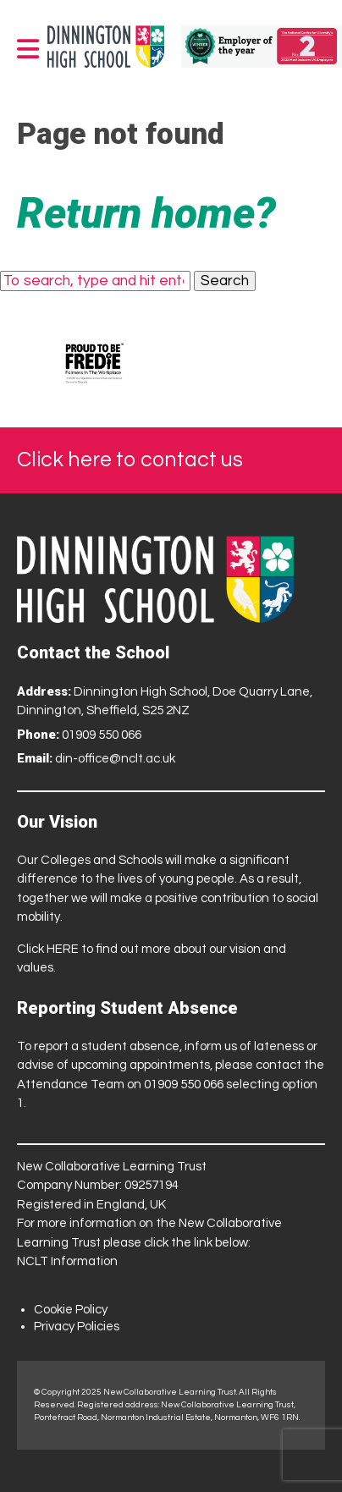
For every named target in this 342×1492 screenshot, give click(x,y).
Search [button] (225, 281)
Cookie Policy (71, 1309)
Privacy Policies (76, 1326)
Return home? (146, 213)
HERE (63, 949)
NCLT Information (67, 1261)
